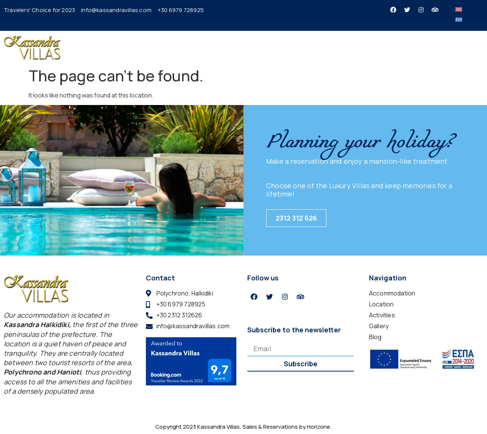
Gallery (380, 47)
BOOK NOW (457, 47)
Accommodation (257, 47)
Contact (413, 47)
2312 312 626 (296, 217)
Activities (346, 47)
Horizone (318, 427)
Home (209, 47)
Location (309, 47)
